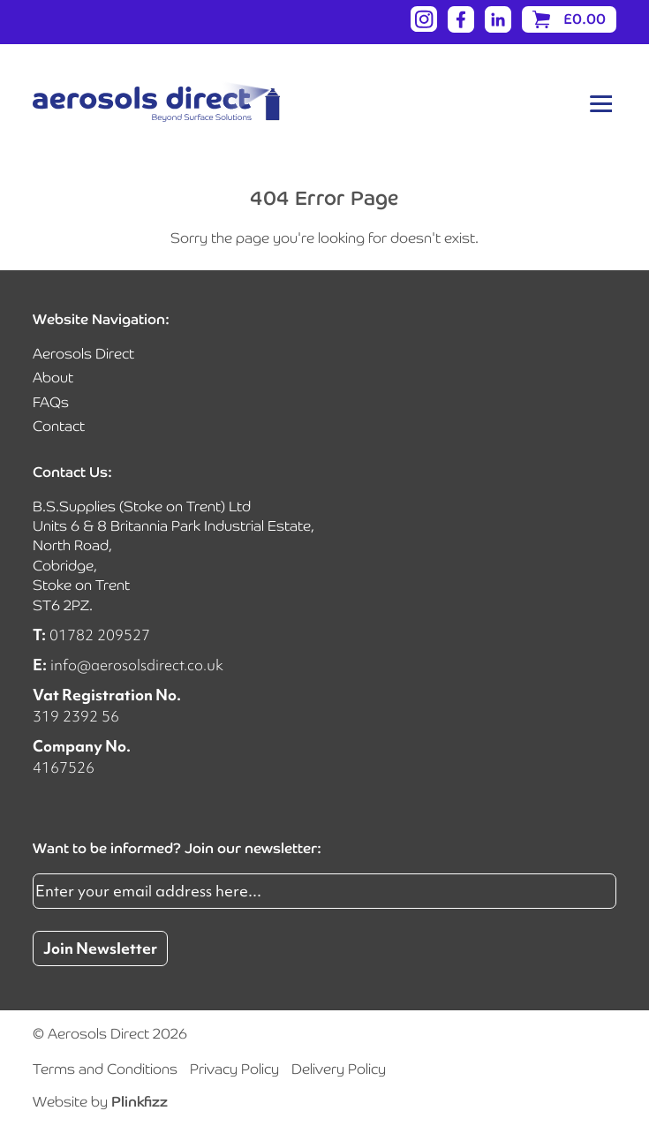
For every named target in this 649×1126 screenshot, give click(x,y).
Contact (59, 426)
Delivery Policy (338, 1069)
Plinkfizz (139, 1101)
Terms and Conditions (105, 1069)
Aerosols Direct (83, 353)
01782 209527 (99, 634)
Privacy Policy (234, 1069)
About (53, 377)
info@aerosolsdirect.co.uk (136, 664)
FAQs (51, 402)
